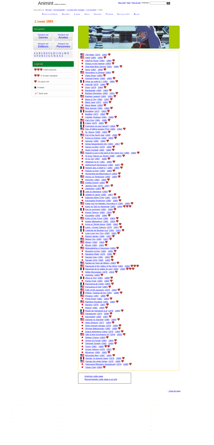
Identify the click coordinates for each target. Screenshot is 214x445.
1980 (98, 132)
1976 (108, 325)
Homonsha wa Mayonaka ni (98, 173)
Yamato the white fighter (96, 361)
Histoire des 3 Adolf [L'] (96, 168)
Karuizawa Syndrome (95, 200)
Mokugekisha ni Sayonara (97, 248)
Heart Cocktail (91, 150)
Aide (128, 3)
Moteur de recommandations (117, 430)
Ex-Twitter (63, 430)
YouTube (62, 438)
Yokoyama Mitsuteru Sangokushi (100, 364)
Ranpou (89, 304)
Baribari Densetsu (93, 93)
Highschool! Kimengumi (96, 165)
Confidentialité (19, 426)
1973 (98, 102)
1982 (93, 69)
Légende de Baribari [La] (96, 230)
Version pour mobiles (113, 438)
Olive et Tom (91, 278)
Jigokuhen (90, 188)
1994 (119, 206)
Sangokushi (90, 313)
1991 (112, 93)
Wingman (89, 352)
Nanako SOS (91, 260)
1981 (109, 66)
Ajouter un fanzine (112, 422)
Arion (87, 87)
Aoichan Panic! (92, 78)
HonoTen (89, 180)
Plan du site (136, 3)
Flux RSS (63, 410)
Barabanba (90, 90)
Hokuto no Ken (92, 171)
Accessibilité (18, 422)
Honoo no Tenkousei (94, 177)
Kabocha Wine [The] (94, 197)
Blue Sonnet (91, 108)
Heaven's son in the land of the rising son (104, 153)
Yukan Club (90, 367)
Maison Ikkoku (91, 236)
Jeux (87, 14)
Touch (88, 346)
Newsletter (63, 414)
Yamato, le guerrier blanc (96, 358)
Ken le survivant (92, 209)
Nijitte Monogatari (93, 272)
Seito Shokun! (91, 322)
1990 (100, 69)
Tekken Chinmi (92, 337)
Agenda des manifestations (162, 410)
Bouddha (89, 111)
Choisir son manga (113, 426)
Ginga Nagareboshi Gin (96, 144)
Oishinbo (89, 275)
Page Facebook (65, 426)
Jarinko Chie (91, 185)
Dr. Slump (89, 132)
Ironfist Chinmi (91, 182)
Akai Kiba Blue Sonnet (95, 66)
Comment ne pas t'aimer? (97, 126)
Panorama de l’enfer (94, 284)
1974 (99, 313)
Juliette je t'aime (92, 194)
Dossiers (155, 426)
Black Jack (90, 102)
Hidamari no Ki (92, 162)
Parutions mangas (159, 430)
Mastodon (63, 422)
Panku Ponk (90, 281)
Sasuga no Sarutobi (94, 319)
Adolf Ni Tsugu (92, 60)
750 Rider (89, 54)
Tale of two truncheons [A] (97, 334)
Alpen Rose (90, 75)
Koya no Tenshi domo (95, 224)
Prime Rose (90, 299)
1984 (109, 78)
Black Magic (90, 105)
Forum (109, 14)
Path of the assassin (94, 290)
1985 (104, 54)
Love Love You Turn (94, 233)
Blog (137, 14)
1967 (97, 159)
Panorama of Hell (93, 287)
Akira (87, 69)
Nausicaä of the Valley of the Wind (101, 266)
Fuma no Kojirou (92, 138)
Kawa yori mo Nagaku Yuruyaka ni (101, 203)
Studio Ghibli (156, 438)
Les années (91, 10)
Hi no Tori (89, 159)
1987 (106, 99)
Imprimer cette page (94, 376)
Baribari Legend (92, 96)
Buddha (88, 114)
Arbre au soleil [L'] (93, 81)
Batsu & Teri (90, 99)
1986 (116, 66)
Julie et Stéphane (93, 191)
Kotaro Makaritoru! (93, 221)
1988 (110, 117)
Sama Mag (109, 434)
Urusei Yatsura (92, 349)
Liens (77, 14)
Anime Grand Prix (158, 414)
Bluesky (62, 418)
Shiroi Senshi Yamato (95, 325)
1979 (96, 84)
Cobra (88, 123)
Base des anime (158, 418)
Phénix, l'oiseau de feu (95, 293)
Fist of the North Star (94, 135)
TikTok (61, 434)
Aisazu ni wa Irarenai (95, 63)
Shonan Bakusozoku (94, 328)
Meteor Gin (90, 239)
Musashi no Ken (92, 251)
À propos (16, 410)
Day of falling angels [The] (97, 129)
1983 (93, 57)
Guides (66, 14)
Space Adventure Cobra (96, 331)
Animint (45, 3)
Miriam (88, 242)
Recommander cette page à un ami (101, 379)
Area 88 (89, 84)
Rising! (88, 307)
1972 (97, 111)
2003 (111, 272)
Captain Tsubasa (93, 117)
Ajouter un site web (113, 414)
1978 (94, 123)
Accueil (48, 10)
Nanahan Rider (92, 254)
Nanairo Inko (91, 257)
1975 (97, 54)
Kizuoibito (89, 215)
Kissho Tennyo (92, 212)
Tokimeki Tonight (93, 343)
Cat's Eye (89, 120)
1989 (108, 150)
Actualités (123, 14)
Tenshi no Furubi (93, 340)
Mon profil (122, 3)
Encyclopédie (59, 10)
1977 (101, 322)
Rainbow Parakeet (93, 302)
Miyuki (88, 245)
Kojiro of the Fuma (93, 218)
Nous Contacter (19, 418)
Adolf (87, 57)
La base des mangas (75, 10)
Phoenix (89, 296)
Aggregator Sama (112, 410)
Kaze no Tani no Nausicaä (97, 206)
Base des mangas (158, 422)
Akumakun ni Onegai (95, 72)
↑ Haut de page (174, 391)
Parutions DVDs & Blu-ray (162, 434)
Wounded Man (92, 355)
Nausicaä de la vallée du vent (98, 269)
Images (98, 14)
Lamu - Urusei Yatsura (95, 227)
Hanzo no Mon (92, 147)
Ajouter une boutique (114, 418)
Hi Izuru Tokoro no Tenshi (97, 156)
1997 (107, 185)
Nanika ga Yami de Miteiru (97, 263)
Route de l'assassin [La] (96, 311)
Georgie (89, 141)
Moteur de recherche (21, 430)
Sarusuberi (90, 316)
